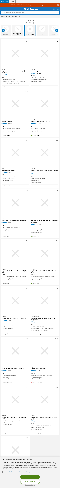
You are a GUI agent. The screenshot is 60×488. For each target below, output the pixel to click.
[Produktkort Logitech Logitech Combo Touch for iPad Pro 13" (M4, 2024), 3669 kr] (15, 253)
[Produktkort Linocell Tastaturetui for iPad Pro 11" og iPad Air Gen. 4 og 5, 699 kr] (44, 152)
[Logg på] (54, 9)
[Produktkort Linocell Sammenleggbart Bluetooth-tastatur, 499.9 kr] (44, 53)
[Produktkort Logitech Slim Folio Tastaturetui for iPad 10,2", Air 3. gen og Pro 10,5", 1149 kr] (44, 202)
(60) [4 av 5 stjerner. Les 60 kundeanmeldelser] (40, 174)
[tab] (4, 1)
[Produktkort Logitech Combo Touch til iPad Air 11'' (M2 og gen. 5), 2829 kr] (15, 399)
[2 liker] (27, 288)
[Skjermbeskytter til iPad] (17, 30)
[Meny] (2, 9)
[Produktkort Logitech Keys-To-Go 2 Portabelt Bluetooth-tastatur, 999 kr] (15, 202)
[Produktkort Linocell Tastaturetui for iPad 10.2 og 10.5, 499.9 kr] (44, 103)
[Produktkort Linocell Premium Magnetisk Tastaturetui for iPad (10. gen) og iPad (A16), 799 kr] (15, 53)
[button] (34, 23)
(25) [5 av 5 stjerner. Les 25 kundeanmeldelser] (40, 224)
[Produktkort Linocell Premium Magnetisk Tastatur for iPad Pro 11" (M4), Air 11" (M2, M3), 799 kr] (44, 300)
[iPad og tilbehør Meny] (11, 16)
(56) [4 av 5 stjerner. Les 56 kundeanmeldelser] (10, 74)
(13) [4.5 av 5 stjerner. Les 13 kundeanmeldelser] (40, 421)
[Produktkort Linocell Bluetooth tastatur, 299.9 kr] (15, 103)
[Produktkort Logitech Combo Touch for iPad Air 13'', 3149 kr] (44, 351)
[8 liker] (27, 140)
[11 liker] (56, 191)
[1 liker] (56, 241)
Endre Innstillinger (30, 485)
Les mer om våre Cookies (9, 472)
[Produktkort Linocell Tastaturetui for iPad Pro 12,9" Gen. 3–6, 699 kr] (15, 351)
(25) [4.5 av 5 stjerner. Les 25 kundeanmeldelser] (10, 172)
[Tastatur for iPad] (30, 30)
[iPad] (42, 30)
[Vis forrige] (3, 30)
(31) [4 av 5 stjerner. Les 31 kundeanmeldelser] (40, 322)
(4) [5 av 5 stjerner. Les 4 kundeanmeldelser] (10, 320)
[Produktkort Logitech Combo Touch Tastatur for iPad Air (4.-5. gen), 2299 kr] (15, 450)
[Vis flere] (56, 30)
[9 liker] (27, 41)
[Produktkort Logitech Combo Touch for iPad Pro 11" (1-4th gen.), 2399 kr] (15, 300)
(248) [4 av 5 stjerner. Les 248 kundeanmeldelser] (40, 123)
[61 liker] (56, 41)
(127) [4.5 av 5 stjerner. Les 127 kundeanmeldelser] (10, 123)
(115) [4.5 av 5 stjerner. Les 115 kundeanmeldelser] (40, 73)
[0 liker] (27, 241)
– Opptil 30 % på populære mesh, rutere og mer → (28, 5)
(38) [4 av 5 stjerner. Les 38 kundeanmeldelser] (10, 370)
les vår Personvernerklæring (23, 472)
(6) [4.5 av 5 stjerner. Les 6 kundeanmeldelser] (10, 222)
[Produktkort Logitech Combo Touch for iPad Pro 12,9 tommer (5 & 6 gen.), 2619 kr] (44, 399)
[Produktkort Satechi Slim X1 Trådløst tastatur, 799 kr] (15, 152)
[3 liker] (27, 438)
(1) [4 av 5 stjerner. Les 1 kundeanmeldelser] (39, 370)
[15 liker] (27, 91)
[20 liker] (56, 91)
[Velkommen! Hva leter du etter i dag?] (31, 13)
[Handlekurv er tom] (58, 9)
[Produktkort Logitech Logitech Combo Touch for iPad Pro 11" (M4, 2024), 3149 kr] (44, 253)
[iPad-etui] (5, 30)
